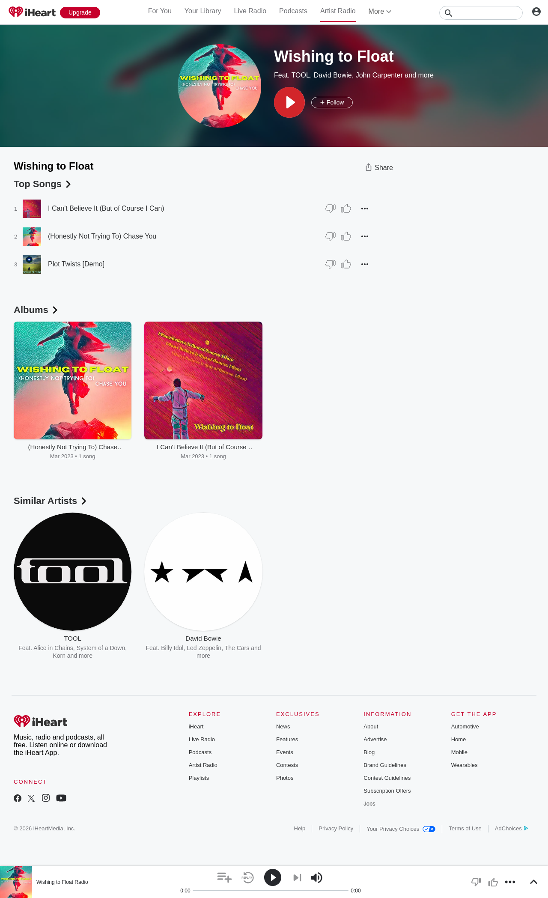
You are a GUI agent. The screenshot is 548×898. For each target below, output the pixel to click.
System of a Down (101, 647)
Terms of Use (465, 828)
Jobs (369, 803)
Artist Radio (338, 11)
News (283, 726)
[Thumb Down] (330, 208)
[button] (289, 102)
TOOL (301, 75)
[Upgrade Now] (80, 12)
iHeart (196, 726)
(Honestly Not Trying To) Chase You (102, 236)
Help (300, 828)
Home (458, 739)
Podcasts (293, 11)
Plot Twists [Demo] (76, 264)
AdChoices (511, 828)
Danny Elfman (352, 647)
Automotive (465, 726)
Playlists (199, 778)
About (370, 726)
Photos (284, 778)
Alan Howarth (312, 647)
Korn (59, 655)
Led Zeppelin (204, 647)
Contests (287, 765)
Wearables (464, 765)
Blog (369, 752)
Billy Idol (172, 647)
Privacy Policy (336, 828)
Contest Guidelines (387, 778)
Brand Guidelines (384, 765)
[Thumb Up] (346, 208)
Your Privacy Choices (400, 829)
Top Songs (43, 184)
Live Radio (250, 11)
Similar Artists (51, 500)
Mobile (459, 752)
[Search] (481, 13)
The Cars (237, 647)
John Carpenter (379, 75)
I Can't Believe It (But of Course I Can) (106, 208)
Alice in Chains (53, 647)
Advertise (375, 739)
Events (284, 752)
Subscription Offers (387, 791)
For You (160, 11)
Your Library (203, 11)
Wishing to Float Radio (62, 882)
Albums (37, 309)
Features (287, 739)
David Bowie (333, 75)
